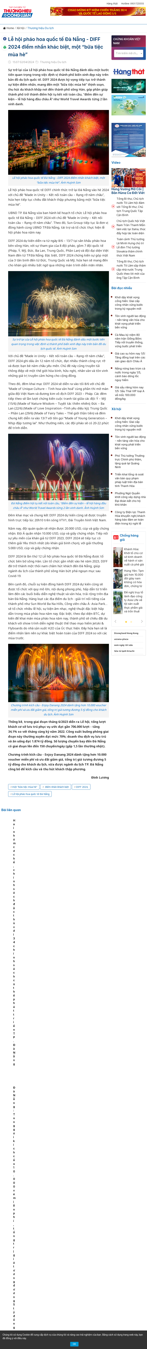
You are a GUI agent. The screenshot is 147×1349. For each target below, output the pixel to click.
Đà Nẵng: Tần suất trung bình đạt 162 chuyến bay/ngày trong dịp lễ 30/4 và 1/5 (80, 1188)
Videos (85, 1271)
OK (74, 1344)
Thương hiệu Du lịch (40, 28)
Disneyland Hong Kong (126, 633)
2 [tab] (131, 622)
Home (8, 28)
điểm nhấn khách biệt (56, 786)
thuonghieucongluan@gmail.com (69, 1301)
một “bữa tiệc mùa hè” (24, 786)
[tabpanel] (21, 843)
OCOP (125, 1265)
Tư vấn (61, 1271)
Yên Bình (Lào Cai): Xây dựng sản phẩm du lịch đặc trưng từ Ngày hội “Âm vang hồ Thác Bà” (81, 964)
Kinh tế (34, 1265)
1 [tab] (126, 622)
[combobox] (128, 53)
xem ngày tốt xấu (123, 645)
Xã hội (21, 28)
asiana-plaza (121, 639)
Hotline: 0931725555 (132, 3)
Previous (115, 621)
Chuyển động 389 (74, 1265)
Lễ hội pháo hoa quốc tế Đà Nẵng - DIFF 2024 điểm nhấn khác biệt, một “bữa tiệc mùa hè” (55, 47)
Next (142, 621)
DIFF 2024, (82, 786)
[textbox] (128, 53)
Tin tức (22, 1265)
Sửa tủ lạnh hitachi (124, 651)
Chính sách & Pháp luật (103, 1265)
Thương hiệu (51, 1265)
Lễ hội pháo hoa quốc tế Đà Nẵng (30, 794)
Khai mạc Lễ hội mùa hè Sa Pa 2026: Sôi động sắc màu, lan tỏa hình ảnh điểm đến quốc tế (79, 1114)
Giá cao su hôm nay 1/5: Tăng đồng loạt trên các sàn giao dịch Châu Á (130, 357)
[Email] (29, 1296)
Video (115, 163)
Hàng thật (112, 3)
